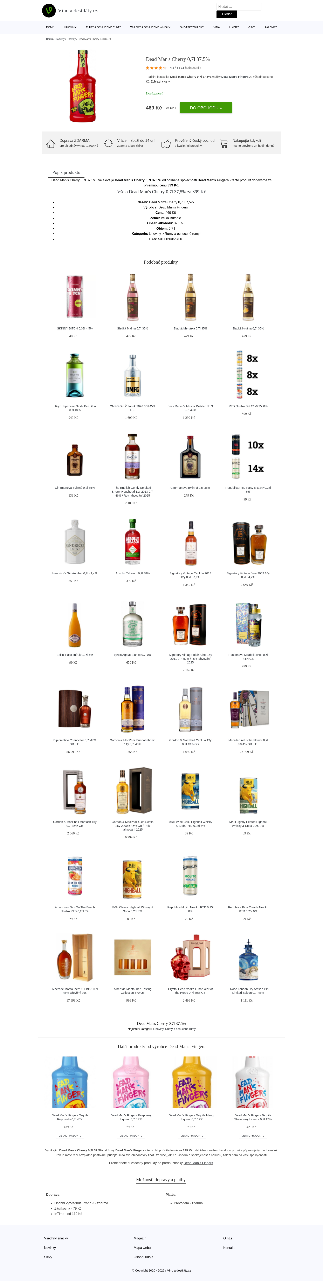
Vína (217, 27)
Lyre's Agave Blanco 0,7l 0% (132, 654)
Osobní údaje (143, 1257)
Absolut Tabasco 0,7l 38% (133, 573)
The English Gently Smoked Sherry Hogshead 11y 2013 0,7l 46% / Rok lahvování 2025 (132, 491)
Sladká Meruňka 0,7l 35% (190, 328)
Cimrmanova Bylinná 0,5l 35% (190, 487)
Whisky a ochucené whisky (150, 27)
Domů (50, 27)
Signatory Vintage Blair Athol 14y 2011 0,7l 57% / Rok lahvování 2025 (190, 658)
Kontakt (228, 1248)
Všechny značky (56, 1238)
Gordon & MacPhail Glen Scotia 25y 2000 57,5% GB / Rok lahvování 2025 (132, 825)
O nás (227, 1238)
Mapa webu (142, 1248)
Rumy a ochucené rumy (103, 27)
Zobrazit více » (160, 81)
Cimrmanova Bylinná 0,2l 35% (75, 487)
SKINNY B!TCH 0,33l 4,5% (75, 328)
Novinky (50, 1248)
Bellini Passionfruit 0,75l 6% (74, 654)
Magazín (140, 1238)
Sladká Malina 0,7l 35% (132, 328)
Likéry (234, 27)
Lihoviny (70, 27)
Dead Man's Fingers (235, 76)
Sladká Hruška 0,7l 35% (248, 328)
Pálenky (270, 27)
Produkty (59, 39)
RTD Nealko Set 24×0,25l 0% (248, 406)
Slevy (48, 1257)
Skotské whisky (192, 27)
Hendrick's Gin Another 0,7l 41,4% (74, 573)
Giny (251, 27)
